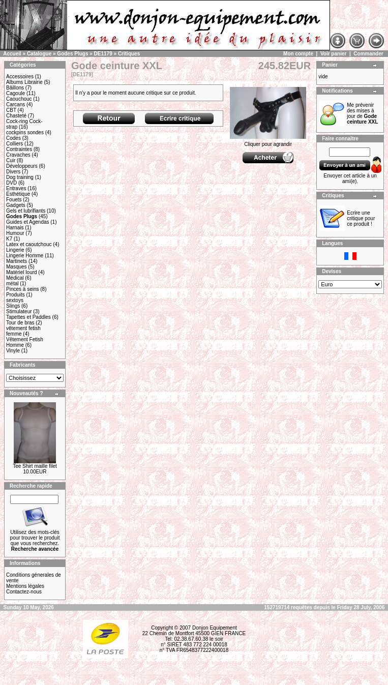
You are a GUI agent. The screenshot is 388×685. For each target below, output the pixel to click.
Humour (15, 233)
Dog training (20, 177)
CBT (11, 110)
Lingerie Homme (24, 255)
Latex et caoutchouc (29, 244)
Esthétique (18, 194)
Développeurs (22, 166)
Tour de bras (20, 322)
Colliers (14, 143)
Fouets (14, 199)
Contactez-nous (24, 591)
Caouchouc (19, 99)
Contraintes (19, 149)
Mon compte (298, 53)
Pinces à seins (22, 289)
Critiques (129, 53)
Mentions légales (25, 586)
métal (12, 283)
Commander (368, 53)
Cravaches (18, 155)
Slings (13, 306)
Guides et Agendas (27, 222)
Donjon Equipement (214, 628)
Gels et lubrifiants (25, 211)
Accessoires (20, 76)
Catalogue (39, 53)
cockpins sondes (25, 132)
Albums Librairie (24, 82)
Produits (15, 294)
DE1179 (103, 53)
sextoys (14, 300)
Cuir (10, 160)
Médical (14, 278)
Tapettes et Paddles (28, 317)
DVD (11, 183)
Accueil (12, 53)
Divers (13, 171)
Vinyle (13, 350)
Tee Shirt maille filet (35, 466)
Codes (13, 138)
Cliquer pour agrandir (268, 142)
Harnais (14, 227)
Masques (16, 267)
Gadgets (15, 205)
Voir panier (333, 53)
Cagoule (15, 93)
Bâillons (15, 88)
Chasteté (16, 115)
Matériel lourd (21, 272)
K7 (9, 239)
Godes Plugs (72, 53)
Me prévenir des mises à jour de (362, 113)
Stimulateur (19, 311)
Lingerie (15, 250)
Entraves (16, 188)
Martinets (16, 261)
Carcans (15, 104)
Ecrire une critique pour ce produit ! (361, 218)
